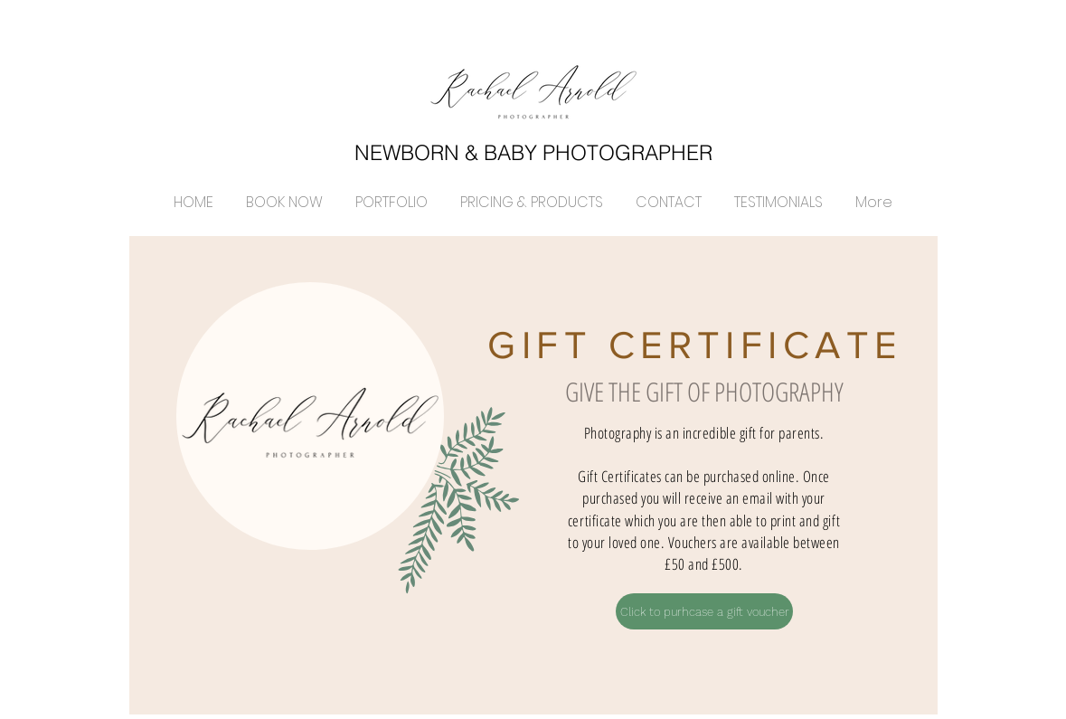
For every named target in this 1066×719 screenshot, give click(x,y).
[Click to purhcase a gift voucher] (704, 611)
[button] (391, 194)
